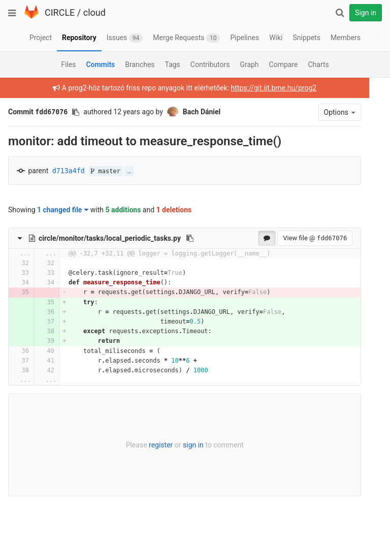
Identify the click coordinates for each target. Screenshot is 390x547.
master (105, 171)
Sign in (365, 13)
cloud (94, 12)
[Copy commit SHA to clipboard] (76, 112)
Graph (249, 64)
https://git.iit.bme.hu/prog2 (268, 88)
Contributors (210, 64)
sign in (187, 445)
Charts (318, 64)
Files (68, 64)
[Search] (340, 13)
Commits (100, 64)
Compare (283, 64)
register (155, 445)
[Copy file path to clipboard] (190, 238)
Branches (139, 64)
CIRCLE (60, 12)
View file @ (304, 238)
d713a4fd (68, 171)
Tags (172, 64)
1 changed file (62, 210)
